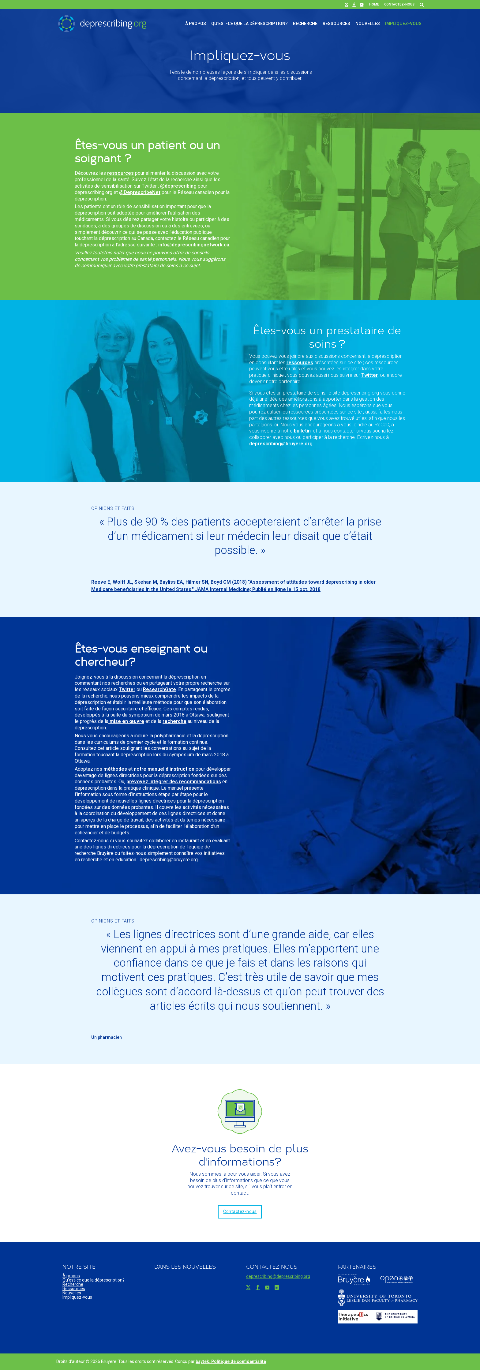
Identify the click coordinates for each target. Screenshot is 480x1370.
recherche (174, 721)
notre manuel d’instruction (164, 769)
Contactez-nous (399, 4)
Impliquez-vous (403, 23)
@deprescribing (178, 186)
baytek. (203, 1361)
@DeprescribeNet (139, 192)
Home (374, 4)
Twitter (369, 375)
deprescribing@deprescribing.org (278, 1276)
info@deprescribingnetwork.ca (193, 245)
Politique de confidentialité (238, 1361)
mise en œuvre (126, 721)
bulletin (302, 431)
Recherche (305, 23)
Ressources (336, 23)
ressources (120, 173)
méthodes (115, 769)
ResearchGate (159, 689)
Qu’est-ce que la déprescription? (249, 23)
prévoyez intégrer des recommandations (173, 781)
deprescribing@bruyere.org (281, 444)
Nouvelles (367, 23)
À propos (195, 23)
